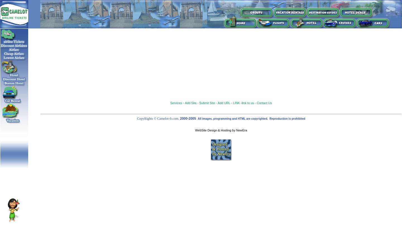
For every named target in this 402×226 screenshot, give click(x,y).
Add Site (191, 103)
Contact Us (264, 103)
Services (176, 103)
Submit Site (207, 103)
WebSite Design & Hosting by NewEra (221, 130)
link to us (248, 103)
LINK (236, 103)
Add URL (224, 103)
